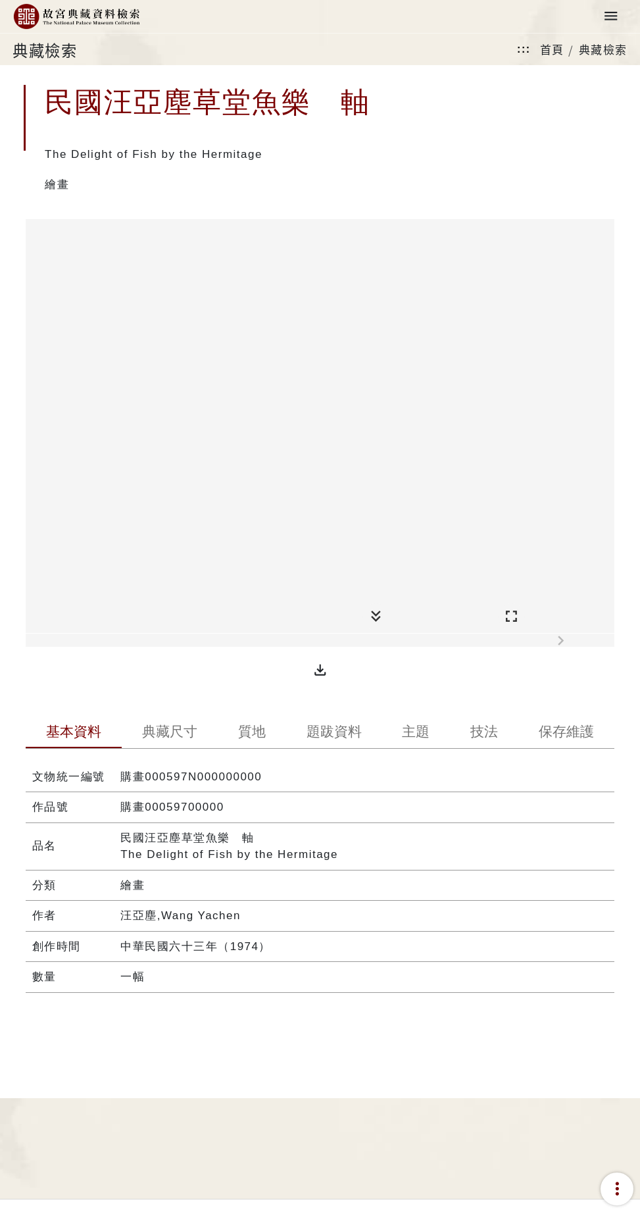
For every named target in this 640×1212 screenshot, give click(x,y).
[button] (320, 670)
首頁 (552, 49)
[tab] (74, 733)
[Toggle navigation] (611, 17)
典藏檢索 (603, 49)
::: (523, 49)
